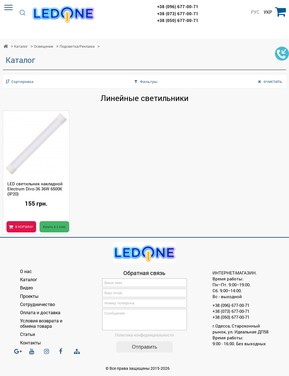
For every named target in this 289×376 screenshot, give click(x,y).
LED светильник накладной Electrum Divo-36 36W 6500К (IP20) (35, 189)
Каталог (21, 46)
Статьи (27, 334)
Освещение (43, 46)
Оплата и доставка (40, 312)
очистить (273, 81)
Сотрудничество (37, 304)
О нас (26, 271)
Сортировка (22, 81)
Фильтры (148, 81)
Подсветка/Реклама (77, 46)
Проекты (29, 296)
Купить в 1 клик (54, 226)
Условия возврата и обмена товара (41, 323)
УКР (268, 12)
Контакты (30, 343)
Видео (26, 288)
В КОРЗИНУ (24, 226)
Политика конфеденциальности (144, 338)
